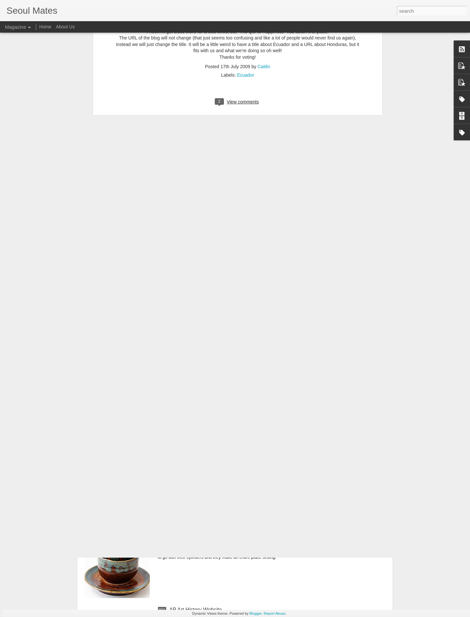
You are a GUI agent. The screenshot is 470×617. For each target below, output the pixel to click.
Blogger (255, 613)
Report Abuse (275, 613)
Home (45, 26)
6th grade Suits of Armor (197, 461)
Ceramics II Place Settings (200, 535)
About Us (65, 26)
